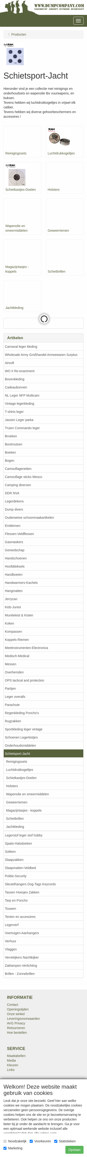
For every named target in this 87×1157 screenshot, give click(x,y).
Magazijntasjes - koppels (24, 810)
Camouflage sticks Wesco (23, 477)
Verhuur (10, 941)
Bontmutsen (13, 444)
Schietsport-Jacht (17, 754)
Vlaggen (11, 949)
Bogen (9, 460)
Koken (9, 623)
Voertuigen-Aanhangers (22, 933)
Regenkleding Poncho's (22, 713)
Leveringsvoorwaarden (23, 1018)
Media (11, 1060)
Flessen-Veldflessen (19, 534)
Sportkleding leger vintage (23, 729)
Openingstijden (18, 1009)
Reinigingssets (16, 761)
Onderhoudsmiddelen (20, 745)
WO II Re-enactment (20, 371)
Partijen (10, 688)
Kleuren (12, 1065)
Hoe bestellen (17, 1032)
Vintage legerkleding (19, 403)
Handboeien (14, 574)
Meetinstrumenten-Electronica (26, 648)
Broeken (11, 436)
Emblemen (12, 526)
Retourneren (16, 1028)
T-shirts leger (14, 412)
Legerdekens (14, 501)
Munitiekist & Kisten (19, 615)
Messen (10, 664)
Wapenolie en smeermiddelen (27, 794)
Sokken (10, 851)
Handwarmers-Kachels (21, 583)
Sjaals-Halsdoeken (18, 843)
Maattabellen (16, 1056)
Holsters (12, 786)
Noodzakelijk (14, 1141)
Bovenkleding (14, 379)
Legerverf (12, 925)
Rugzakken (13, 721)
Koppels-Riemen (17, 640)
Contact (12, 1005)
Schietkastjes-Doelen (21, 778)
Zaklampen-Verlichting (21, 965)
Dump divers (14, 509)
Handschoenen (16, 558)
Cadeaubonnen (16, 387)
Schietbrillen (15, 818)
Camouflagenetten (18, 469)
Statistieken (65, 1141)
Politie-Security (15, 876)
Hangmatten (14, 591)
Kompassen (13, 631)
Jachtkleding (15, 827)
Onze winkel (16, 1014)
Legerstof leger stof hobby (23, 835)
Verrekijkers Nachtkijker (22, 957)
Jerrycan (11, 599)
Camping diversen (18, 485)
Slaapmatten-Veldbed (20, 868)
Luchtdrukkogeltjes (19, 770)
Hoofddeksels (15, 566)
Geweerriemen (16, 802)
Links (11, 1070)
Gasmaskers (14, 542)
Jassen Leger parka (19, 420)
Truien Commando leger (22, 428)
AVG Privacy (16, 1023)
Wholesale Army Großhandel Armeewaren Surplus (41, 355)
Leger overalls (15, 697)
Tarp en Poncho (16, 900)
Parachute (12, 705)
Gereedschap (14, 550)
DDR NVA (12, 493)
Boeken (10, 452)
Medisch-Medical (17, 656)
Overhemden (14, 672)
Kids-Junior (13, 607)
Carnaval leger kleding (21, 346)
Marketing (12, 1148)
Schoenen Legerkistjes (21, 737)
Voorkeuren (40, 1141)
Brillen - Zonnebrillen (20, 974)
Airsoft (9, 363)
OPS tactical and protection (24, 680)
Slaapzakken (14, 860)
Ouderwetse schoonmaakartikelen (29, 517)
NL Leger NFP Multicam (22, 395)
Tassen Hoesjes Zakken (22, 892)
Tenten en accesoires (20, 917)
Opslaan (74, 1150)
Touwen (10, 908)
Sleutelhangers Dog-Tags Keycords (30, 884)
